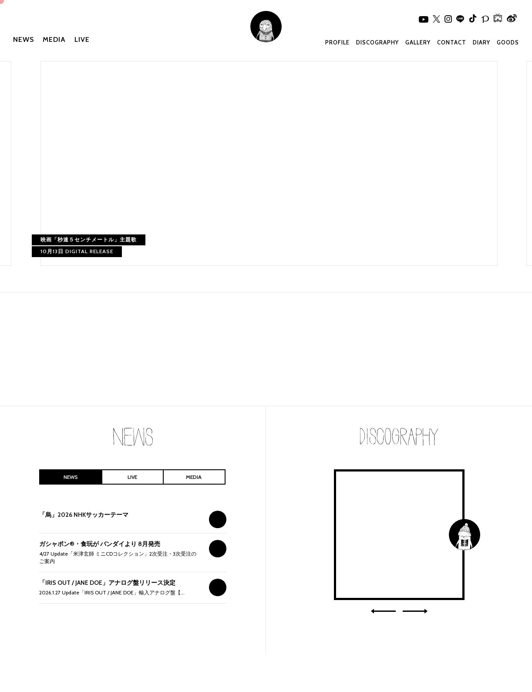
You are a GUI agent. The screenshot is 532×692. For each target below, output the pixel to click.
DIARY (481, 42)
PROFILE (337, 42)
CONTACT (451, 42)
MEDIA (54, 39)
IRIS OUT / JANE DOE (399, 534)
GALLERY (418, 42)
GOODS (508, 42)
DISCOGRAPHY (377, 42)
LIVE (82, 39)
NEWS (23, 39)
